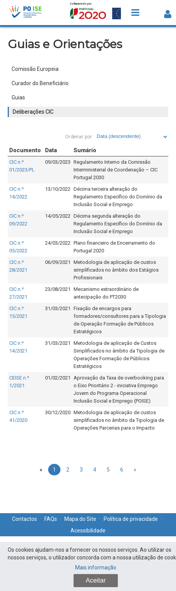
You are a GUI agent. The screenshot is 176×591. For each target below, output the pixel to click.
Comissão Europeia (35, 69)
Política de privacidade (131, 519)
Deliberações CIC (33, 112)
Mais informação (95, 567)
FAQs (50, 519)
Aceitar (95, 580)
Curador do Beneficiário (40, 83)
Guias (18, 97)
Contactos (24, 519)
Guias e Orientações (65, 44)
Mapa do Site (80, 519)
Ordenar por (78, 136)
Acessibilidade (88, 530)
